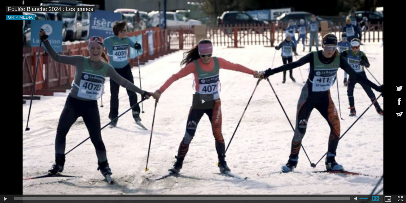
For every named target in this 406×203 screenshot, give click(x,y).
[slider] (182, 198)
